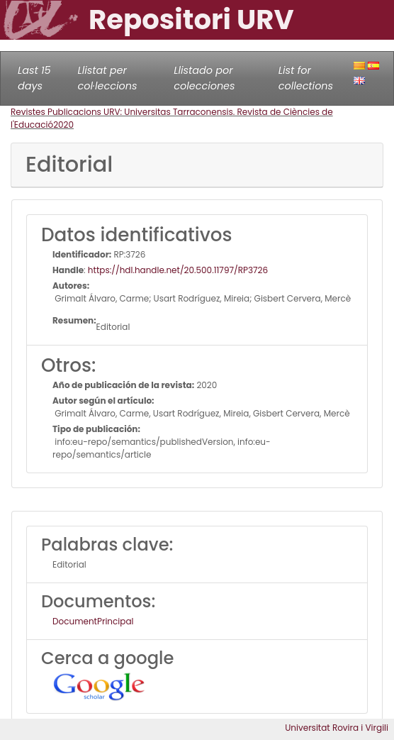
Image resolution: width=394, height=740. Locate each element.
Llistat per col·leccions (107, 78)
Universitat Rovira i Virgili (336, 728)
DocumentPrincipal (92, 621)
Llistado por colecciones (204, 78)
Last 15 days (34, 78)
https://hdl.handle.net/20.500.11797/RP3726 (178, 270)
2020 (63, 124)
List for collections (305, 78)
